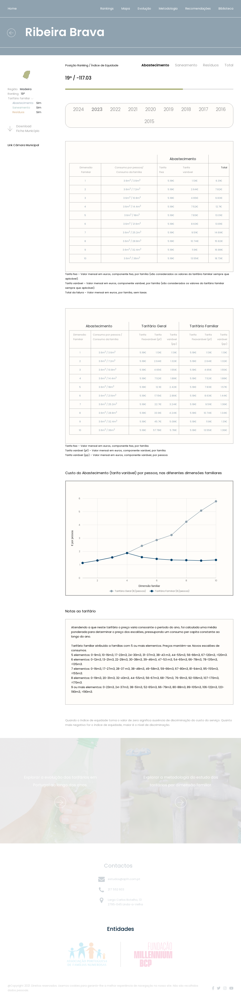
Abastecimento (155, 65)
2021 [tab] (133, 109)
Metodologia (168, 8)
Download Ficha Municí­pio (23, 128)
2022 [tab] (115, 109)
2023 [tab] (97, 109)
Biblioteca (225, 8)
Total (228, 65)
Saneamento (186, 65)
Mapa (125, 8)
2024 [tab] (78, 109)
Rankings (107, 8)
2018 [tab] (186, 109)
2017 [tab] (203, 109)
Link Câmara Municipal (23, 145)
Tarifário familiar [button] (20, 98)
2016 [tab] (221, 109)
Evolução (144, 8)
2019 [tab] (169, 109)
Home (12, 8)
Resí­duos (211, 65)
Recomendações (198, 8)
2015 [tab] (149, 121)
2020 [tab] (150, 109)
